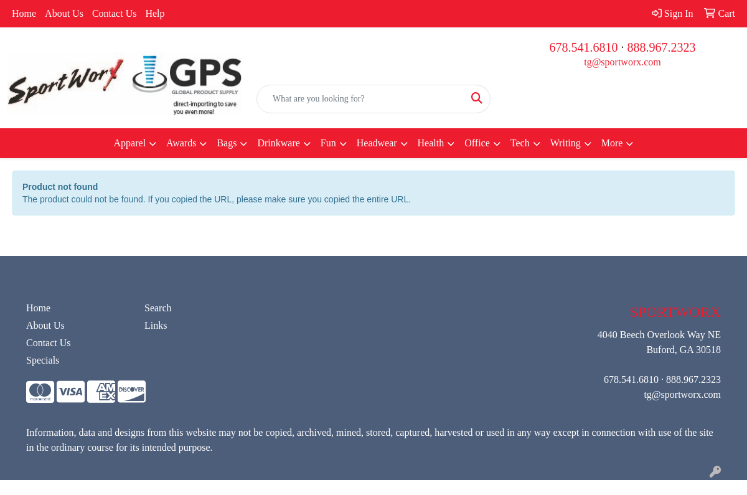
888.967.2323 (661, 47)
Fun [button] (328, 143)
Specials (42, 360)
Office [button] (477, 143)
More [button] (612, 143)
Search (158, 308)
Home (24, 13)
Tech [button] (520, 143)
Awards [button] (181, 143)
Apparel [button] (130, 143)
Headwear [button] (377, 143)
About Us (64, 13)
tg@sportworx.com (622, 62)
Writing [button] (565, 143)
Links (155, 325)
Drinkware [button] (278, 143)
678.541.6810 (584, 47)
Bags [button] (227, 143)
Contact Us (114, 13)
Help (154, 13)
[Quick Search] (360, 99)
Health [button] (431, 143)
